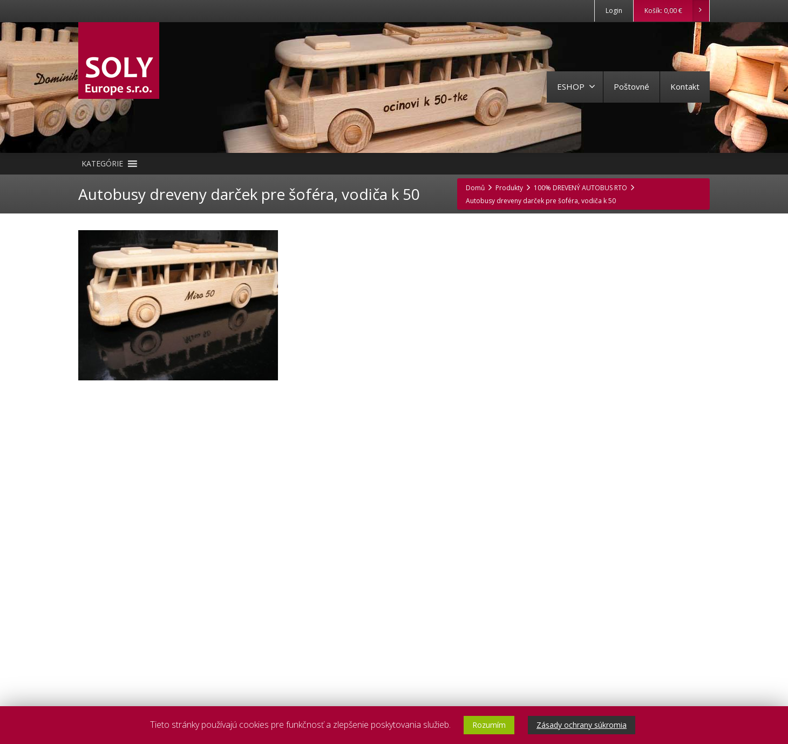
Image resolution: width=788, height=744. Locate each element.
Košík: (676, 11)
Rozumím (489, 725)
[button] (102, 164)
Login (614, 10)
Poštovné (631, 86)
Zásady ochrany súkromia (581, 725)
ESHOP (576, 86)
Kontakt (684, 86)
